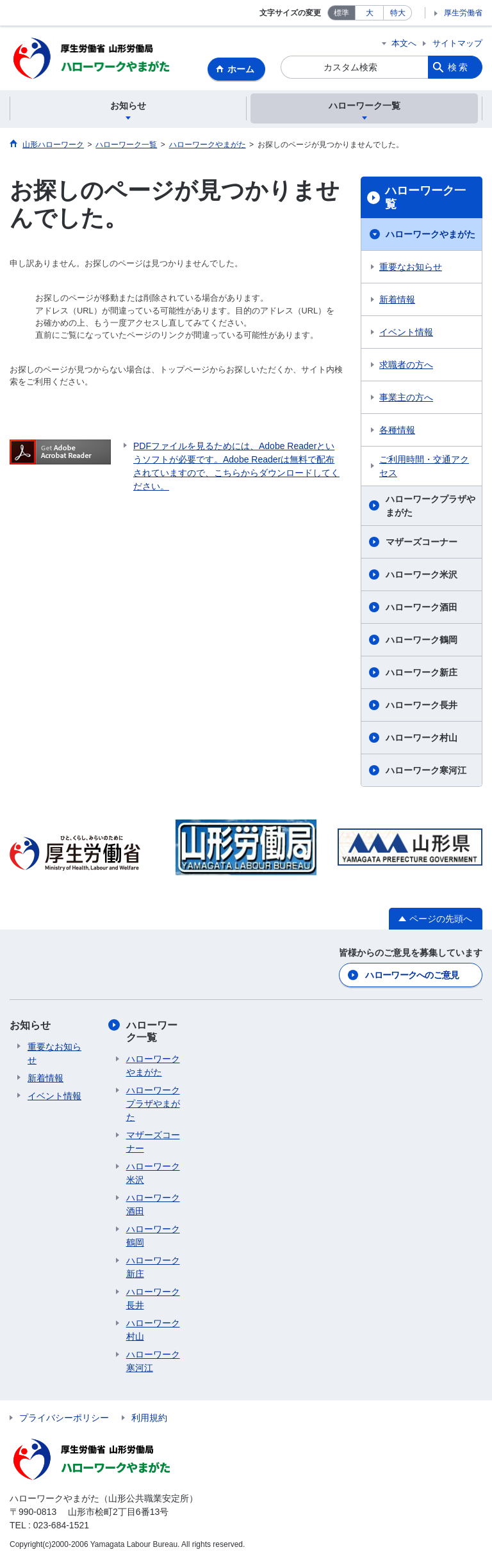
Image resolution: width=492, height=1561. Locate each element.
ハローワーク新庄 (421, 672)
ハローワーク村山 (421, 738)
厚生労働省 (463, 12)
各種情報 (397, 430)
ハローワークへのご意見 (412, 975)
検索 (459, 67)
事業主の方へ (406, 397)
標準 (341, 12)
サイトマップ (457, 43)
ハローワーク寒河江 (426, 770)
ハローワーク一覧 (425, 197)
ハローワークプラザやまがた (430, 506)
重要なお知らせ (410, 267)
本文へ (403, 43)
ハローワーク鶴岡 (421, 640)
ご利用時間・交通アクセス (424, 466)
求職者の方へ (406, 365)
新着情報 (397, 299)
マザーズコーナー (421, 542)
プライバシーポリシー (64, 1418)
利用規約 (149, 1418)
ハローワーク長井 (421, 705)
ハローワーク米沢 (421, 574)
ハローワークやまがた (430, 234)
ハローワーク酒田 (421, 607)
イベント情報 (406, 332)
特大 (398, 12)
